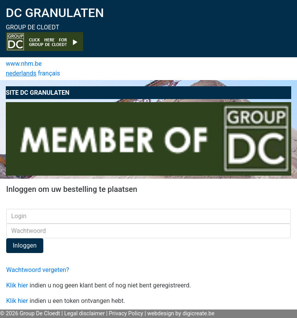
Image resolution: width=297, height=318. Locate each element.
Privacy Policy (126, 313)
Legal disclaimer (84, 313)
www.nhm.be (24, 63)
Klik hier (17, 285)
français (49, 73)
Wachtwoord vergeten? (37, 270)
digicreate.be (199, 313)
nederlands (21, 73)
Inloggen (25, 245)
